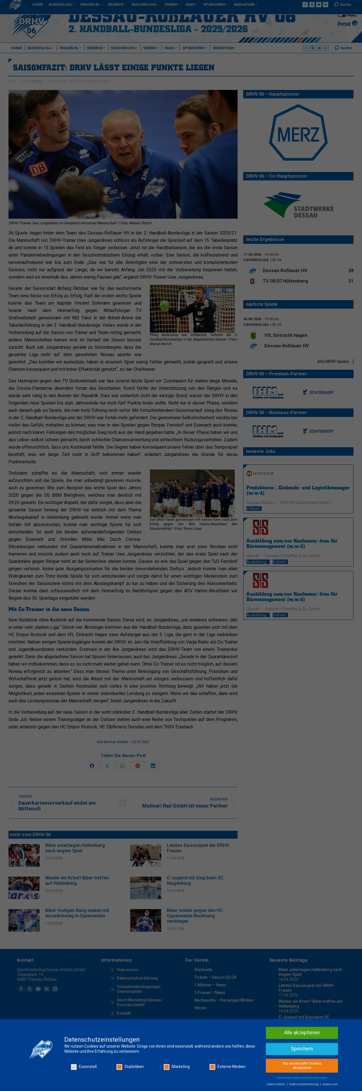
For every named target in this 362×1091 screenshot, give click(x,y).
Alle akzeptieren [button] (302, 1081)
